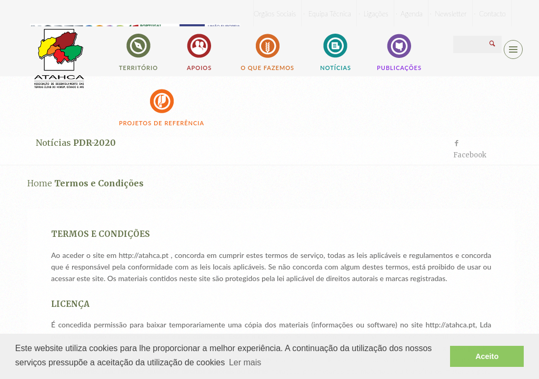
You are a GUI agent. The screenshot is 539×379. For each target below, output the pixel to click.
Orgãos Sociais (275, 13)
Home (39, 183)
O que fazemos (267, 51)
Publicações (399, 51)
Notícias (335, 51)
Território (138, 51)
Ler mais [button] (245, 362)
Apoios (199, 51)
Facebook (469, 155)
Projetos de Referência (161, 106)
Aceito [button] (486, 356)
